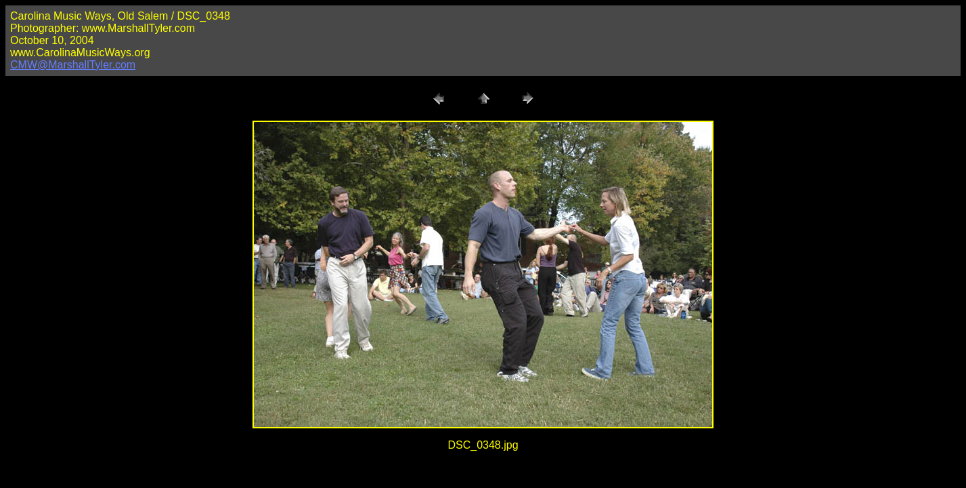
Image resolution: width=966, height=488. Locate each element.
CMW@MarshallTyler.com (72, 64)
